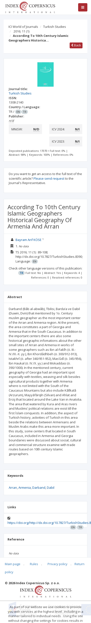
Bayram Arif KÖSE (28, 240)
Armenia (24, 487)
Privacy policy (57, 564)
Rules (34, 564)
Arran (13, 487)
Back (76, 45)
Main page (12, 564)
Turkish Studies (54, 26)
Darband (38, 487)
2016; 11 (21, 31)
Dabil (50, 487)
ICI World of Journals (23, 26)
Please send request (48, 178)
